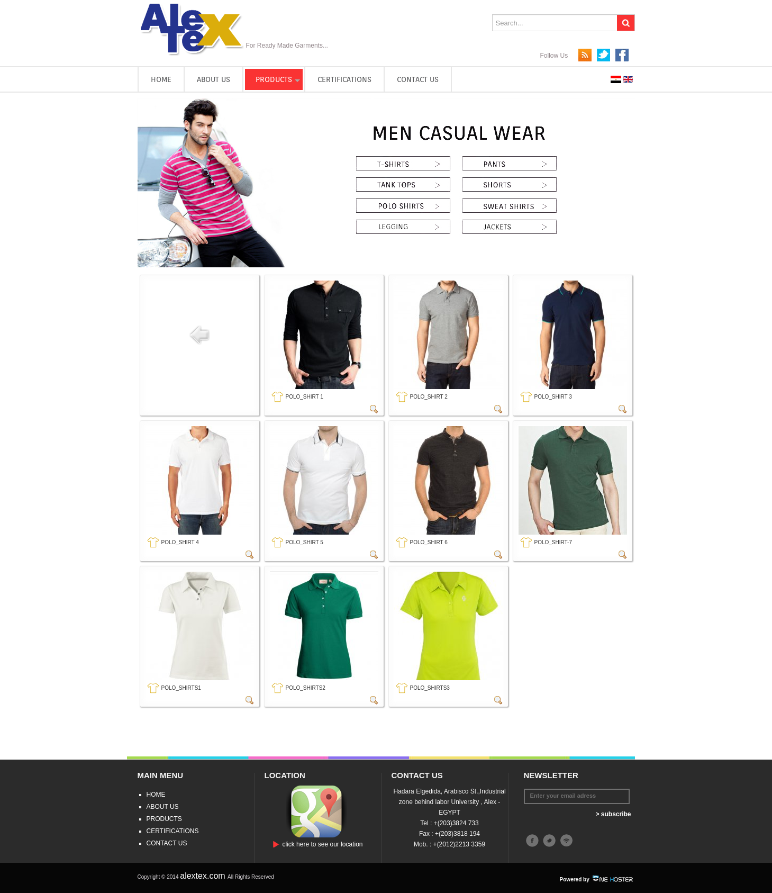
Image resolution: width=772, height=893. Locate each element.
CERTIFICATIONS (344, 79)
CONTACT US (418, 79)
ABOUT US (213, 79)
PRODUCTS (274, 79)
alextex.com (204, 875)
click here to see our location (322, 844)
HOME (161, 79)
